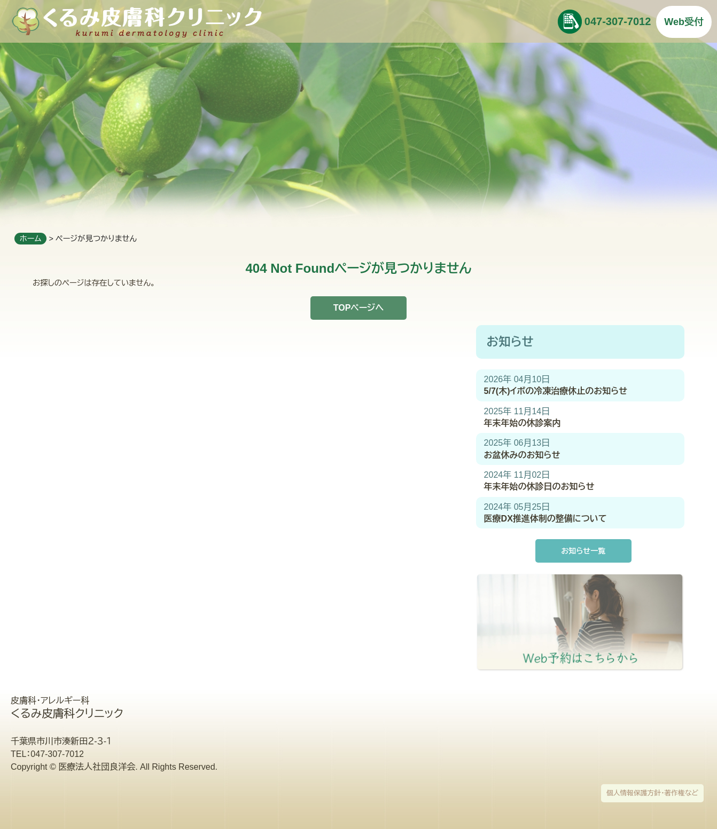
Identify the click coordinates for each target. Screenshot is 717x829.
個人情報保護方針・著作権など (652, 793)
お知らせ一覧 (583, 551)
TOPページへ (358, 307)
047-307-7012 (617, 21)
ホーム (31, 238)
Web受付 (684, 22)
